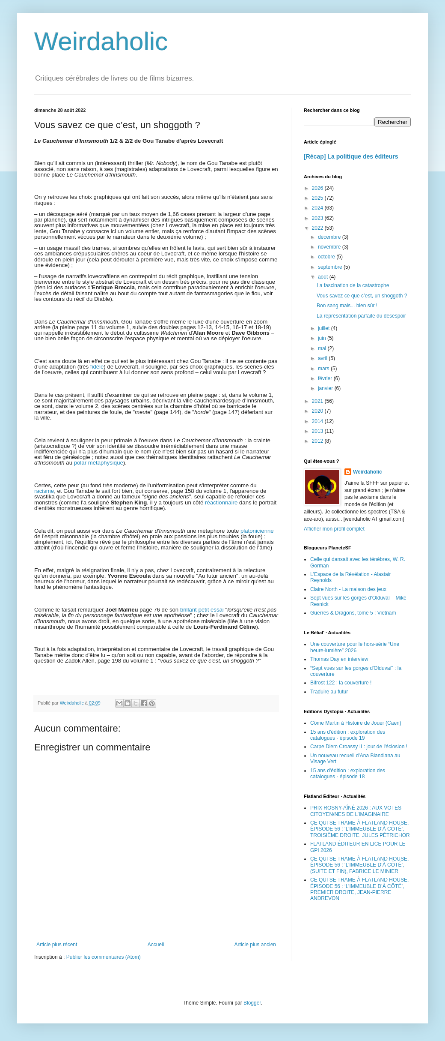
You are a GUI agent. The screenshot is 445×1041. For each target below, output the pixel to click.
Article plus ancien (255, 945)
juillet (324, 328)
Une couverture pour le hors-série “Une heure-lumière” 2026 (354, 647)
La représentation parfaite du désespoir (361, 316)
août (323, 277)
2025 (318, 198)
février (326, 378)
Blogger (252, 1003)
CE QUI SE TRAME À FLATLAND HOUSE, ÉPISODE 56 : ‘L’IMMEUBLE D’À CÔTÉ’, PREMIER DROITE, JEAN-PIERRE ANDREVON (359, 889)
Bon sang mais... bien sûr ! (347, 306)
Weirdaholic (101, 41)
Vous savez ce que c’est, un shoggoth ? (362, 296)
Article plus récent (56, 945)
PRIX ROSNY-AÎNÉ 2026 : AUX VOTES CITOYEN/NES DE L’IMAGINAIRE (355, 811)
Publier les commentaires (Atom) (103, 957)
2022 (318, 228)
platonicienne (257, 531)
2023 (318, 218)
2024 (318, 208)
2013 (318, 431)
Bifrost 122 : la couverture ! (340, 683)
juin (322, 338)
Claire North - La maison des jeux (348, 589)
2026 (318, 188)
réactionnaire (221, 502)
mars (324, 369)
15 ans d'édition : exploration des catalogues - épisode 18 (347, 774)
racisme (44, 491)
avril (323, 358)
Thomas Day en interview (339, 659)
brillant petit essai (202, 609)
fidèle (97, 366)
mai (323, 348)
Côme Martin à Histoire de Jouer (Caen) (355, 723)
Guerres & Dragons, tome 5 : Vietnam (353, 613)
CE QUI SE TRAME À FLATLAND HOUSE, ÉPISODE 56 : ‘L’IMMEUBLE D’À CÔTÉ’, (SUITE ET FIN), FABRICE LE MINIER (359, 865)
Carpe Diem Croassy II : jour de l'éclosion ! (358, 747)
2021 (318, 401)
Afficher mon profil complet (334, 529)
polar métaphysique (98, 462)
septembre (331, 267)
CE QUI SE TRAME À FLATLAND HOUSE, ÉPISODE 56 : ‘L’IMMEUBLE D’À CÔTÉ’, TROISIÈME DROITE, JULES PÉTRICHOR (360, 829)
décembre (330, 237)
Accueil (156, 945)
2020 (318, 411)
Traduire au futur (329, 692)
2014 (318, 421)
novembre (330, 247)
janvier (326, 388)
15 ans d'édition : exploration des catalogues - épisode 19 (347, 735)
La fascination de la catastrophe (353, 285)
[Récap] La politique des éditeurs (351, 156)
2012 (318, 441)
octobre (327, 257)
